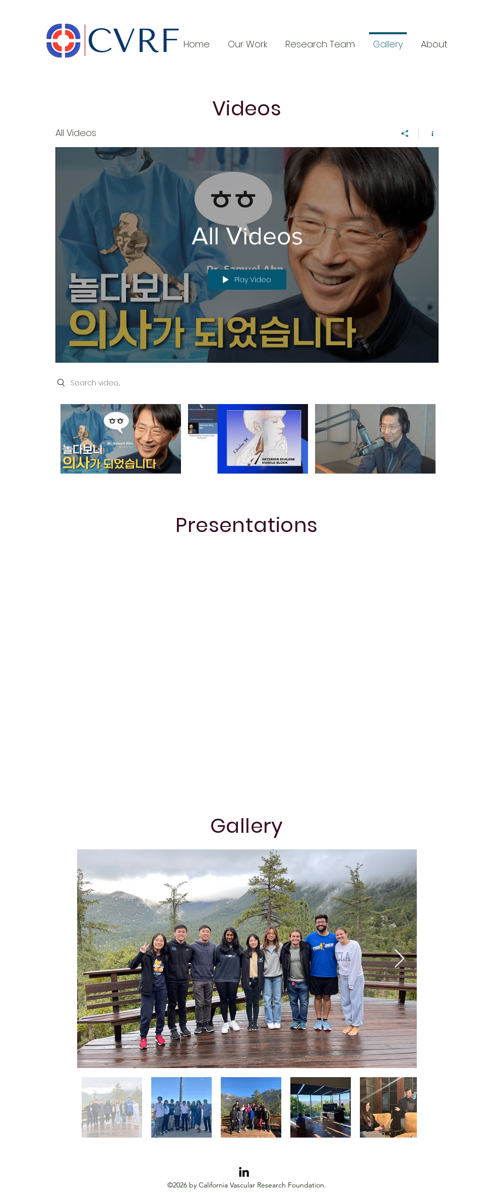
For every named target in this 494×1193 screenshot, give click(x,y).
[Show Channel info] (429, 133)
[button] (434, 39)
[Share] (405, 133)
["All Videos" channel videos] (247, 446)
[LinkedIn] (244, 1172)
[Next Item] (399, 959)
